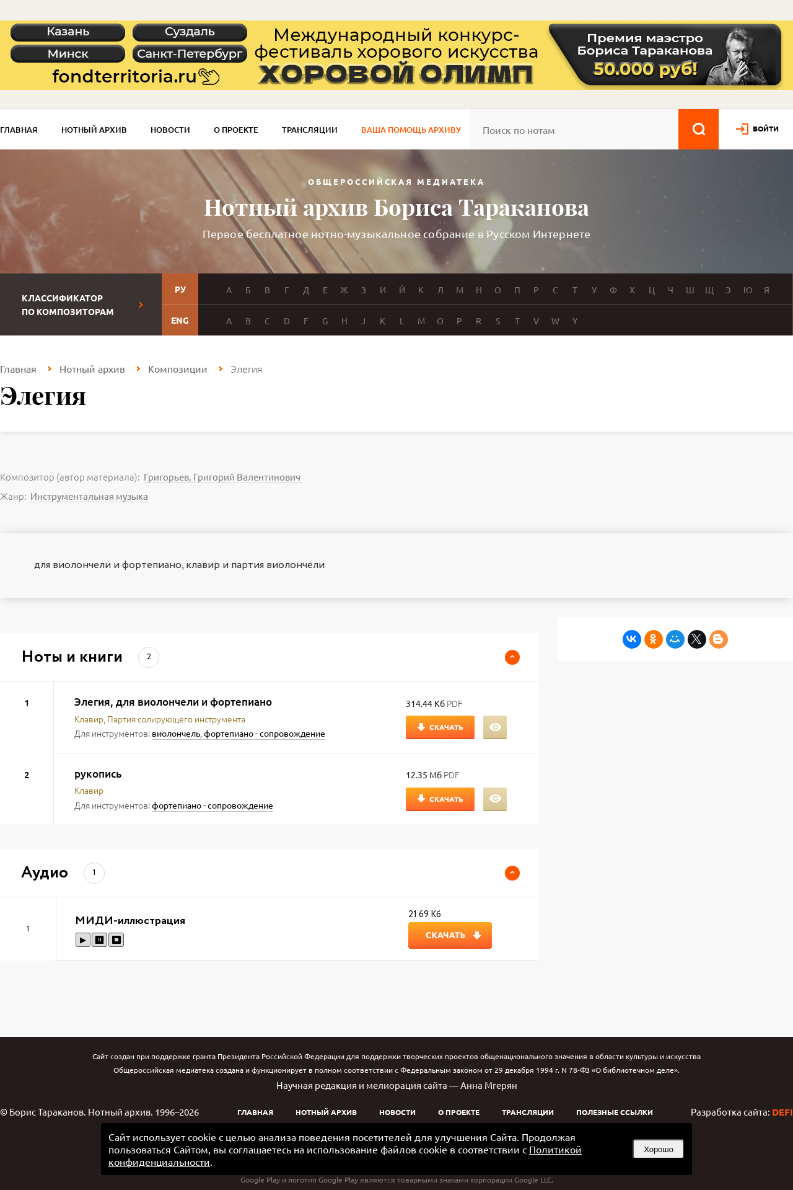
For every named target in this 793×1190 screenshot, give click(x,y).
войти (766, 128)
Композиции (178, 368)
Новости (170, 129)
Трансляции (310, 129)
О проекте (236, 129)
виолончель (176, 733)
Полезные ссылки (614, 1112)
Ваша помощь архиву (411, 129)
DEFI (782, 1112)
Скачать (446, 727)
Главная (19, 129)
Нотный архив (94, 129)
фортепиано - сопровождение (264, 733)
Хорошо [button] (658, 1149)
